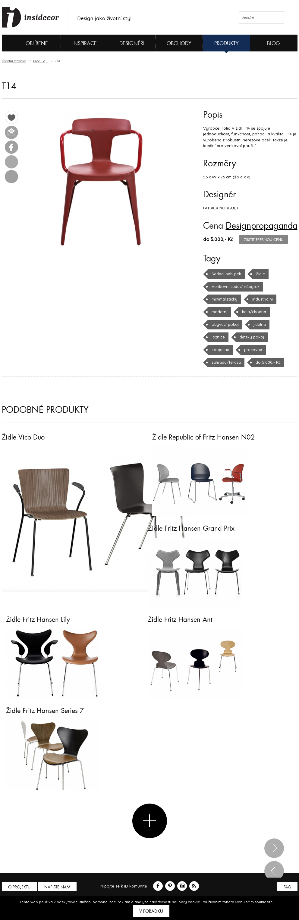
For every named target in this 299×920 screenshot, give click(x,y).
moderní (219, 311)
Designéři (131, 43)
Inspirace (84, 43)
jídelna (259, 324)
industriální (262, 299)
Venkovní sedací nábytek (236, 286)
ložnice (218, 337)
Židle (260, 273)
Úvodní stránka (14, 61)
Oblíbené (26, 43)
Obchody (179, 43)
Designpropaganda (261, 226)
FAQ (287, 887)
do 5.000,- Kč (268, 362)
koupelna (220, 349)
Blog (273, 43)
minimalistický (225, 299)
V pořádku (151, 911)
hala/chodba (254, 311)
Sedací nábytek (226, 273)
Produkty (226, 43)
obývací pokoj (225, 324)
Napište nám (57, 887)
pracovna (253, 349)
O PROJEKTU (19, 887)
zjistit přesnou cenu (263, 239)
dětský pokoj (252, 337)
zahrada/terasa (226, 362)
